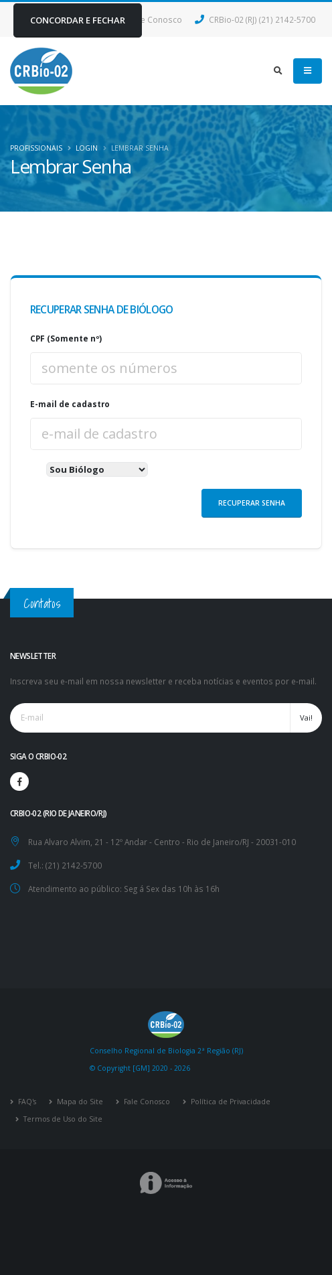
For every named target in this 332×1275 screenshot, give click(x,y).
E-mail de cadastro (70, 403)
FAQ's (26, 1101)
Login (87, 148)
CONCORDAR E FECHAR (77, 20)
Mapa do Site (79, 1101)
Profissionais (36, 148)
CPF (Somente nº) (66, 338)
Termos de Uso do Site (61, 1119)
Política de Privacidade (229, 1101)
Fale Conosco (146, 1101)
